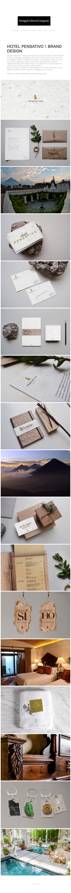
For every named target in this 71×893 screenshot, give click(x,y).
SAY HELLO (53, 30)
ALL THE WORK (24, 30)
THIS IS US (15, 30)
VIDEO (40, 30)
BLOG (45, 30)
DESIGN (33, 30)
